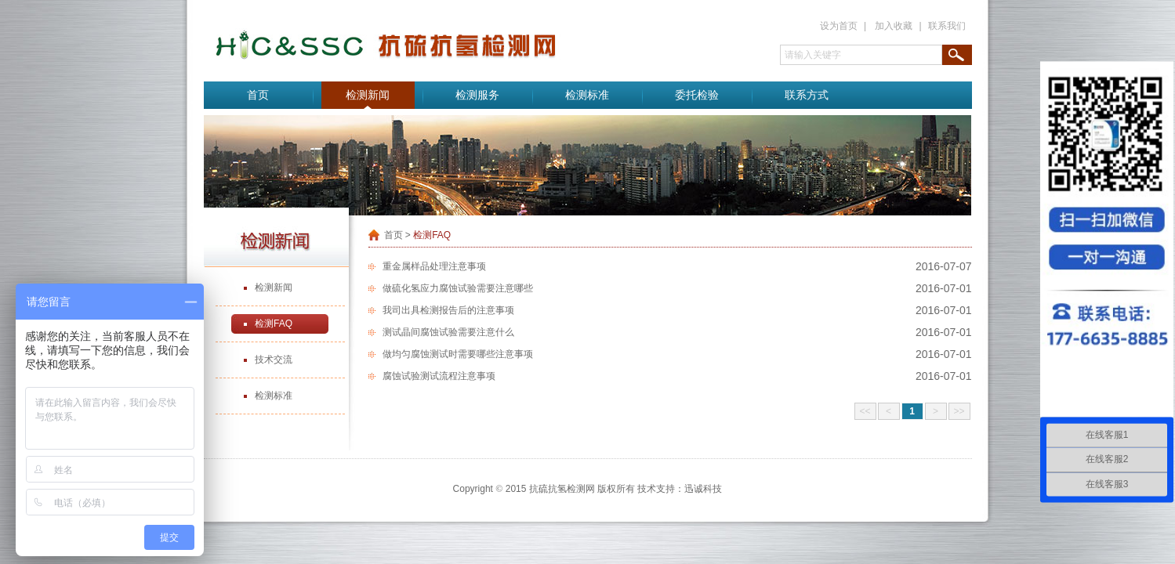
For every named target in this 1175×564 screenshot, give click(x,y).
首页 (258, 95)
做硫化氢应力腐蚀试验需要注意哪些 (458, 288)
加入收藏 (893, 25)
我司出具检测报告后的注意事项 (448, 310)
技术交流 (273, 359)
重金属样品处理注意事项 (434, 266)
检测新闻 (368, 95)
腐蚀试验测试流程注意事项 (439, 376)
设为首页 (839, 25)
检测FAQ (273, 323)
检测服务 (477, 95)
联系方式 (807, 95)
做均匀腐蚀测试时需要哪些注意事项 (458, 354)
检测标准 (587, 95)
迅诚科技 (703, 488)
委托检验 (697, 95)
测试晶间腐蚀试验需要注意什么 (448, 332)
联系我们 (947, 25)
